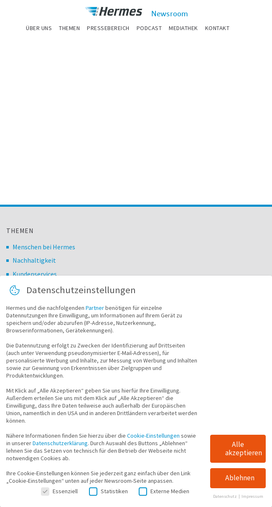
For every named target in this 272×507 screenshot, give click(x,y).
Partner (95, 309)
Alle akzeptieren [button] (243, 450)
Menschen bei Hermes (44, 247)
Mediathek (183, 28)
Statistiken (108, 493)
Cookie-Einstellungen (153, 437)
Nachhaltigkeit (34, 260)
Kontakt (217, 28)
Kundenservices (35, 274)
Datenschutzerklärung (60, 445)
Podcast (149, 28)
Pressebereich (108, 28)
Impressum (252, 498)
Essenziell (59, 493)
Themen (69, 28)
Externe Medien (164, 493)
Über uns (39, 28)
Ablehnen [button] (239, 479)
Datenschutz (225, 498)
